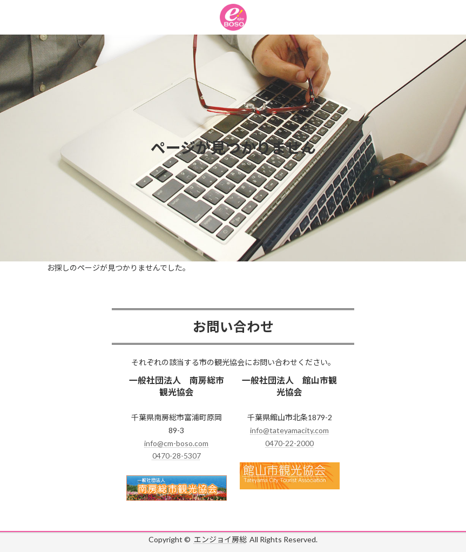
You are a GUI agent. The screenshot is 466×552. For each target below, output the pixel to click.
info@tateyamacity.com (289, 430)
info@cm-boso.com (176, 443)
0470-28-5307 (176, 455)
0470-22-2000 (289, 443)
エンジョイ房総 (220, 539)
